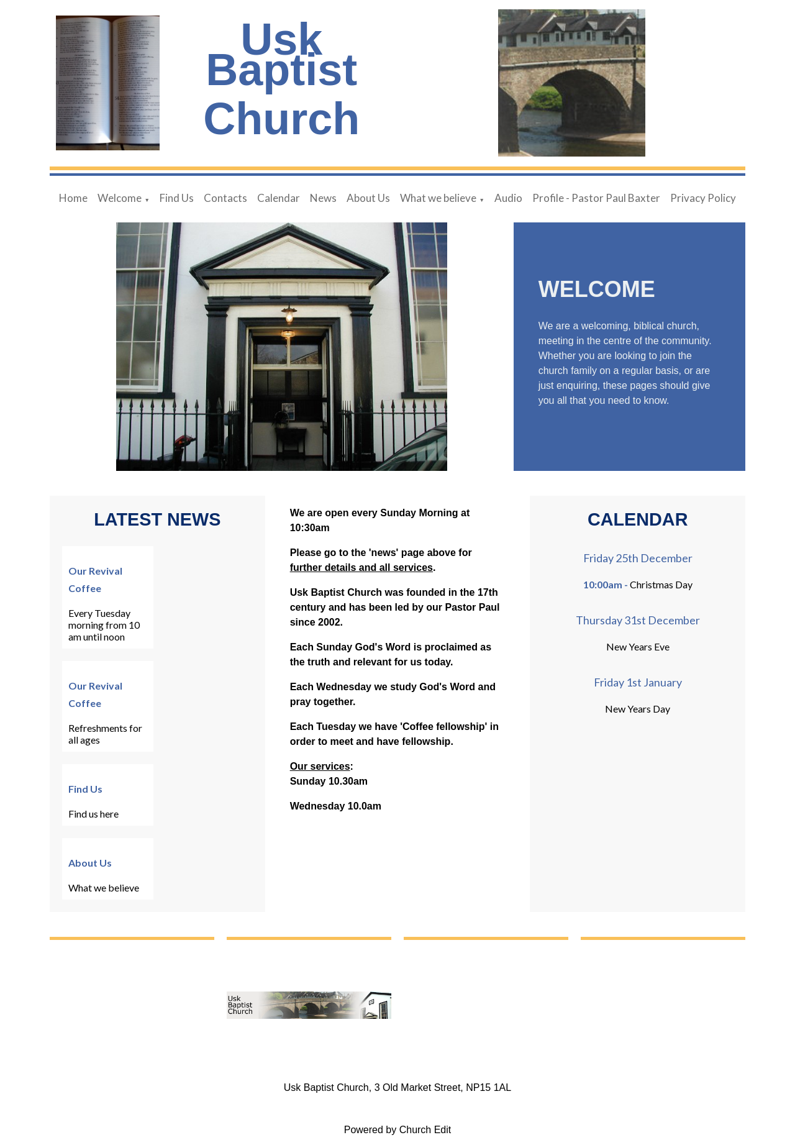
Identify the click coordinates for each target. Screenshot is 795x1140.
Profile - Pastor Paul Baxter (596, 197)
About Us (368, 197)
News (323, 197)
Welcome (120, 197)
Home (73, 197)
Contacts (225, 197)
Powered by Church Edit (398, 1129)
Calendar (278, 197)
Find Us (177, 197)
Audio (508, 197)
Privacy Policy (703, 197)
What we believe (438, 197)
